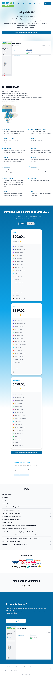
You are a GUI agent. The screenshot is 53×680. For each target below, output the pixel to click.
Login (40, 3)
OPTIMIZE (7, 167)
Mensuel (22, 223)
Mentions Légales (11, 667)
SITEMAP (33, 148)
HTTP (39, 148)
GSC (13, 138)
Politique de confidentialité (22, 667)
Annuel (30, 223)
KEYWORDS (7, 148)
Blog (35, 3)
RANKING (33, 157)
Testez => (47, 3)
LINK (5, 191)
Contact (32, 667)
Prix (30, 3)
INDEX (6, 157)
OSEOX (30, 674)
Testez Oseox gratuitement (16, 621)
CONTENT (34, 178)
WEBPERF (33, 167)
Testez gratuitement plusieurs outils (26, 33)
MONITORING (42, 129)
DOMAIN (11, 178)
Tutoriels (4, 667)
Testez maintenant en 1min (21, 475)
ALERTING (34, 129)
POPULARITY (34, 138)
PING (5, 178)
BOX (32, 191)
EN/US (15, 670)
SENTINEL (7, 129)
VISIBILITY (7, 138)
